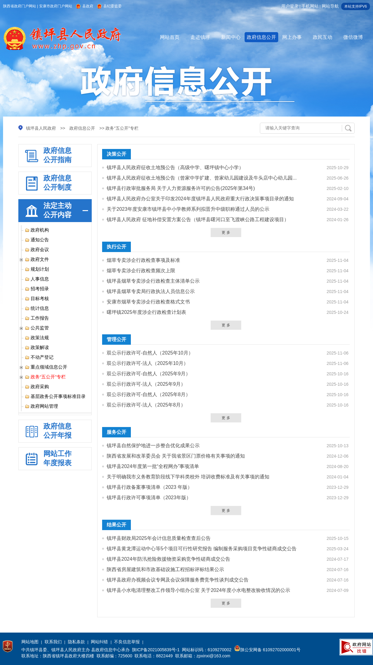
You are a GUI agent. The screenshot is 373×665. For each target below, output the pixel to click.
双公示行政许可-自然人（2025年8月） (148, 394)
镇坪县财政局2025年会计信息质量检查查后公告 (159, 538)
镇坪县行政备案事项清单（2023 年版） (149, 487)
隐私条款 (76, 641)
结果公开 (116, 524)
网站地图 (30, 641)
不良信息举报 (127, 641)
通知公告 (37, 240)
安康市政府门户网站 (55, 6)
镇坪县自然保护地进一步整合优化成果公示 (153, 445)
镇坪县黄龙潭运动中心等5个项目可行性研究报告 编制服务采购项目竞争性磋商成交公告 (202, 548)
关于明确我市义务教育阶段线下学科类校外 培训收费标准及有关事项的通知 (188, 476)
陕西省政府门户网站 (19, 6)
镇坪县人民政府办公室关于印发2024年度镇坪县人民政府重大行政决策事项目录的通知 (200, 198)
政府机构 (37, 230)
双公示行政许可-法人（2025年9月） (146, 384)
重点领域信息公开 (46, 367)
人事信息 (37, 279)
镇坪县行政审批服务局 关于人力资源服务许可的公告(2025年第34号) (181, 188)
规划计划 (37, 269)
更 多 (226, 232)
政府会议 (37, 249)
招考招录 (37, 289)
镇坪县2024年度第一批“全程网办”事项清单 (153, 466)
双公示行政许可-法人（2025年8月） (146, 404)
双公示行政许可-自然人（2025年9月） (148, 373)
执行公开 (116, 246)
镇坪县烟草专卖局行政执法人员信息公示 (151, 291)
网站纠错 (99, 641)
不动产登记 (39, 357)
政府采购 (37, 386)
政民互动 (322, 37)
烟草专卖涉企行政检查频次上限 (141, 270)
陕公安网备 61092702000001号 (267, 649)
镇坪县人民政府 (41, 128)
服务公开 (116, 432)
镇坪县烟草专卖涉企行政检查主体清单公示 (153, 281)
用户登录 (289, 6)
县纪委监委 (112, 6)
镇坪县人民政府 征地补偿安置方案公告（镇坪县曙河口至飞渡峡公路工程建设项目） (198, 219)
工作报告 (37, 318)
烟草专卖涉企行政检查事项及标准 (143, 260)
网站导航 (330, 6)
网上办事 (292, 37)
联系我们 (53, 641)
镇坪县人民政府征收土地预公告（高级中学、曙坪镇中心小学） (175, 167)
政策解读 (37, 347)
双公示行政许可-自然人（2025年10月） (150, 352)
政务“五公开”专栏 (45, 377)
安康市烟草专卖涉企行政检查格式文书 (148, 301)
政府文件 (37, 259)
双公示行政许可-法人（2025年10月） (147, 363)
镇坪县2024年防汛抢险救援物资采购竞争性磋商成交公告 (168, 559)
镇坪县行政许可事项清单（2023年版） (149, 497)
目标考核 (37, 298)
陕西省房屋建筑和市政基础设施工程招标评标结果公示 (165, 569)
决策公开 (116, 154)
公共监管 (37, 328)
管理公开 (116, 339)
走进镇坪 (200, 37)
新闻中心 (231, 37)
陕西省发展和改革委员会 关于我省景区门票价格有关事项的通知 (176, 456)
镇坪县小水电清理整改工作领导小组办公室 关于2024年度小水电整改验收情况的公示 (198, 590)
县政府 (87, 6)
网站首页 (169, 37)
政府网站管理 (41, 406)
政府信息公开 (261, 37)
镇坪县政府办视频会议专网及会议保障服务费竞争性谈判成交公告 (178, 579)
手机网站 (310, 6)
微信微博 (353, 37)
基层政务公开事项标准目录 (55, 396)
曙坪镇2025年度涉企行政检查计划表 (146, 312)
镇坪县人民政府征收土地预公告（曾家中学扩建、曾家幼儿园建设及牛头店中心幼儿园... (202, 177)
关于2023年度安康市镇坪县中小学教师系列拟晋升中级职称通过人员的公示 (188, 209)
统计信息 (37, 308)
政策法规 (37, 337)
